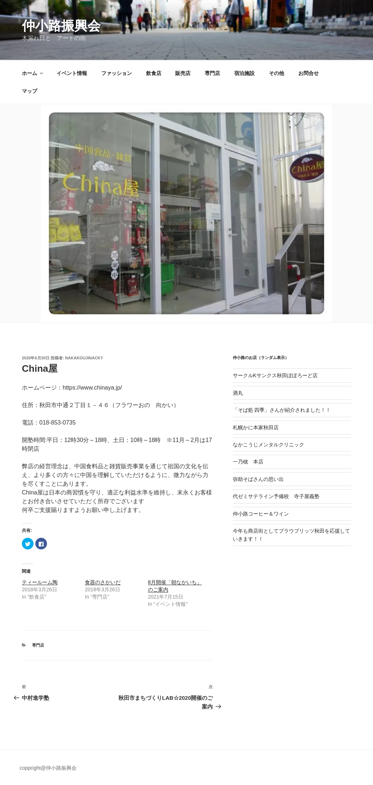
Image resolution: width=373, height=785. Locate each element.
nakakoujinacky (84, 358)
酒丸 (238, 393)
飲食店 (153, 73)
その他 (276, 73)
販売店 (183, 73)
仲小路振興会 (61, 25)
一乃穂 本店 (248, 462)
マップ (29, 91)
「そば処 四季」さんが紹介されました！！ (282, 410)
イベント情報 (71, 73)
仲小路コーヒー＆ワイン (261, 514)
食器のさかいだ (103, 582)
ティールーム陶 (40, 582)
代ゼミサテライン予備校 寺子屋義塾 (276, 496)
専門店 (212, 73)
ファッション (116, 73)
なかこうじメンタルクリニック (268, 444)
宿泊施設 (244, 73)
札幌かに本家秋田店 (256, 427)
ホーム (33, 73)
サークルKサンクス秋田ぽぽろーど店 (275, 375)
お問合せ (308, 73)
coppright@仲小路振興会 (48, 768)
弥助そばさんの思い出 (258, 479)
